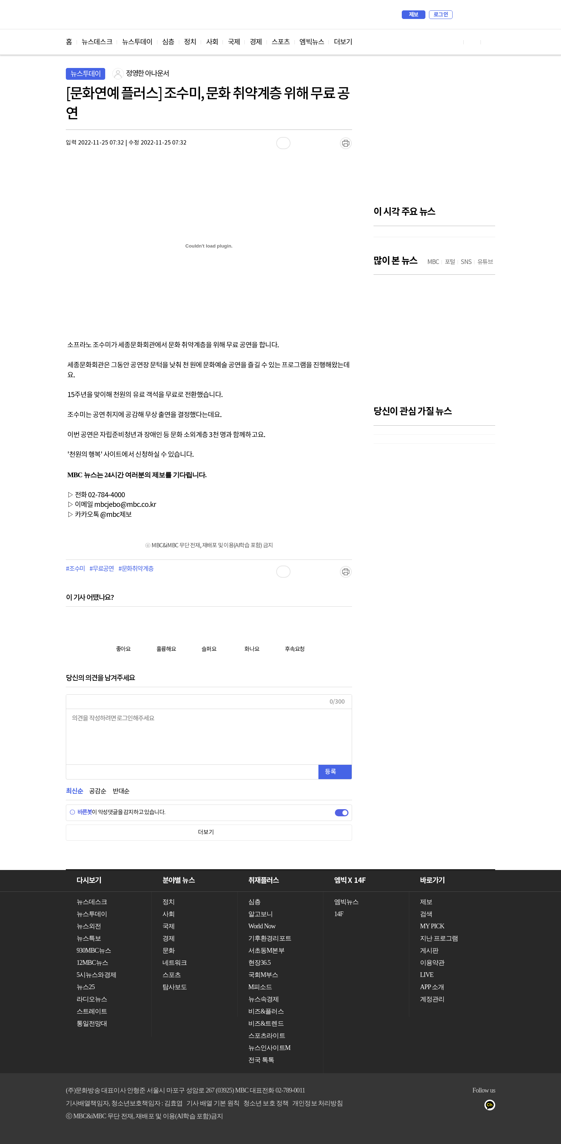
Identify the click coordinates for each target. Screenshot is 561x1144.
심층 (168, 42)
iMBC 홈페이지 (487, 15)
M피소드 (260, 987)
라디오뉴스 (92, 999)
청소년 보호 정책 (266, 1103)
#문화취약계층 (135, 569)
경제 (256, 42)
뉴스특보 (89, 938)
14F (338, 914)
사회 (212, 42)
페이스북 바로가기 (472, 42)
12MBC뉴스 (92, 962)
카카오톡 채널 (492, 1106)
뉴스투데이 (137, 42)
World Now (261, 926)
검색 (461, 14)
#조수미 (75, 569)
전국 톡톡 (261, 1060)
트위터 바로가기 (489, 42)
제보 (414, 14)
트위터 (449, 1106)
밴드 (463, 1106)
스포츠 (281, 42)
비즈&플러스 (266, 1011)
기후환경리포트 (269, 938)
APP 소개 (432, 987)
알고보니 (260, 914)
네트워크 (174, 962)
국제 (234, 42)
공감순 (97, 791)
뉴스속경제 (263, 999)
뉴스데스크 (97, 42)
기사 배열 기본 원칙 (212, 1103)
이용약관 (432, 962)
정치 (190, 42)
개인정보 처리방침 (317, 1103)
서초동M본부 (266, 950)
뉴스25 (85, 987)
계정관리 (432, 999)
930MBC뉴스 (94, 950)
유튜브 (421, 1106)
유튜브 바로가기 (455, 42)
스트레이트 (92, 1011)
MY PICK (472, 14)
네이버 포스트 (478, 1106)
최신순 (74, 791)
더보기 (343, 42)
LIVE (426, 974)
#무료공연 (101, 569)
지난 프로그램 (439, 938)
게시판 (429, 950)
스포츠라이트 (266, 1035)
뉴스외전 (89, 926)
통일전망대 (92, 1023)
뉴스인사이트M (269, 1047)
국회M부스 (263, 974)
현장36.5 (259, 962)
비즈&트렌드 (266, 1023)
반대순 (121, 791)
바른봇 (80, 812)
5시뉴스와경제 (96, 974)
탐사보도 (174, 987)
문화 (168, 950)
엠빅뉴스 (311, 42)
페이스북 (435, 1106)
